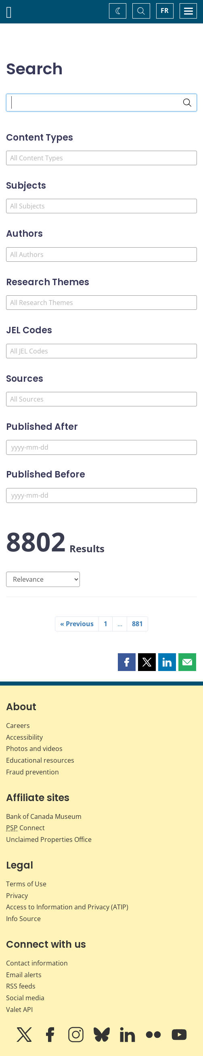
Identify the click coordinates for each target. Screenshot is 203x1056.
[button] (127, 662)
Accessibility (24, 737)
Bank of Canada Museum (44, 816)
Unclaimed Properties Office (49, 839)
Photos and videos (34, 748)
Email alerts (24, 974)
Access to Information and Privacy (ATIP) (67, 906)
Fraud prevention (32, 772)
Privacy (17, 895)
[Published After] (101, 447)
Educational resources (40, 760)
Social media (25, 997)
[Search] (187, 102)
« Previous (77, 623)
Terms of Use (26, 883)
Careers (18, 725)
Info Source (23, 918)
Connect (25, 827)
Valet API (19, 1009)
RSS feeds (21, 986)
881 (137, 623)
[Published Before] (101, 495)
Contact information (37, 963)
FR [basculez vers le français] (165, 10)
